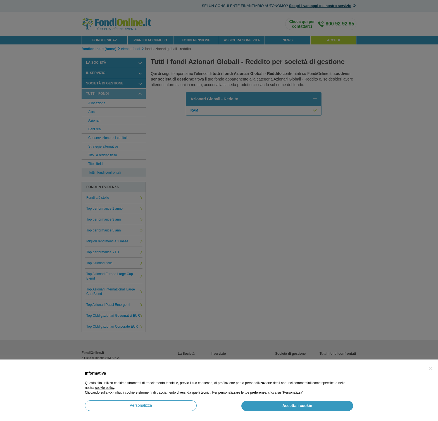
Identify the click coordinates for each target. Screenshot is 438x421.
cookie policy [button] (104, 388)
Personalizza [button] (141, 405)
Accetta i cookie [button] (297, 405)
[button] (430, 368)
